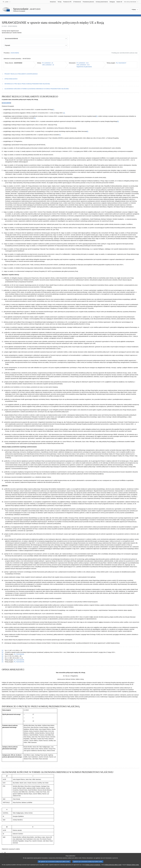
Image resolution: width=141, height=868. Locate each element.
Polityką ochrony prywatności (93, 865)
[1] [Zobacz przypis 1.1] (53, 109)
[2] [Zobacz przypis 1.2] (64, 113)
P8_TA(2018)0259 (19, 660)
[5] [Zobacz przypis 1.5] (118, 121)
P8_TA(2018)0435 (19, 661)
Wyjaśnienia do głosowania (84, 66)
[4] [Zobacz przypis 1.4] (35, 118)
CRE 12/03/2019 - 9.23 (83, 65)
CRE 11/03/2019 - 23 (48, 65)
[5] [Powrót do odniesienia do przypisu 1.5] (2, 658)
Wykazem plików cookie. (133, 865)
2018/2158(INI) (15, 53)
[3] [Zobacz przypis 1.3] (96, 116)
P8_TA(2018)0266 (19, 654)
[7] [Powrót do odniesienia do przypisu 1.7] (2, 661)
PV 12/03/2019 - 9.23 (82, 63)
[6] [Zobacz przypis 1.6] (87, 131)
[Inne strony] (131, 2)
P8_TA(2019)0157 (121, 63)
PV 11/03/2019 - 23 (47, 63)
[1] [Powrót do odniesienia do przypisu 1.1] (2, 650)
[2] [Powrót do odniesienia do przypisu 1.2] (2, 652)
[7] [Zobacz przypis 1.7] (60, 134)
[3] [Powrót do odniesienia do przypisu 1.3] (2, 654)
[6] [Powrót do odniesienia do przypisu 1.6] (2, 660)
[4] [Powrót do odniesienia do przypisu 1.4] (2, 656)
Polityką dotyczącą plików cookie (113, 865)
